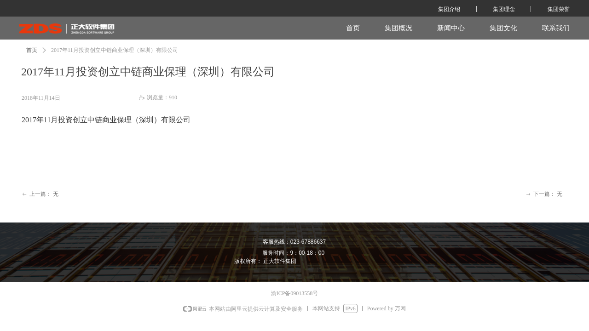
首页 (31, 50)
